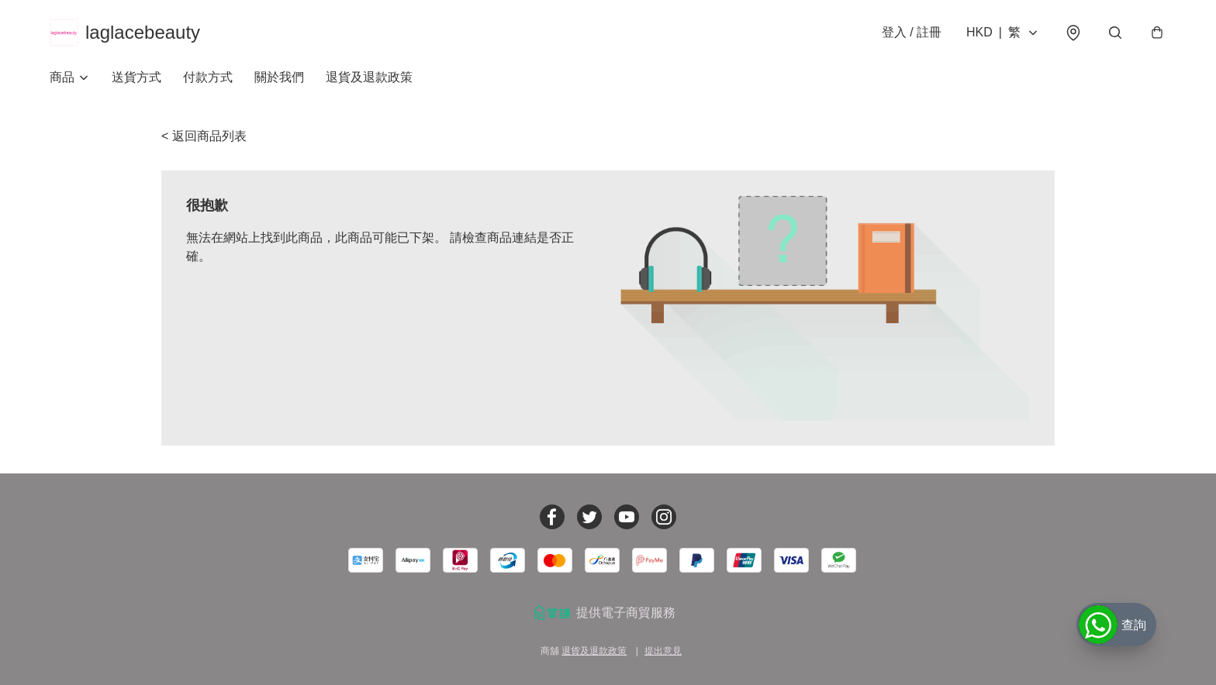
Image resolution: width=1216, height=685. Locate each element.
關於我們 (279, 77)
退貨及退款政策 (369, 77)
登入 (911, 32)
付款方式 (208, 77)
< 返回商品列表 (204, 136)
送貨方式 (136, 77)
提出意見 (663, 650)
